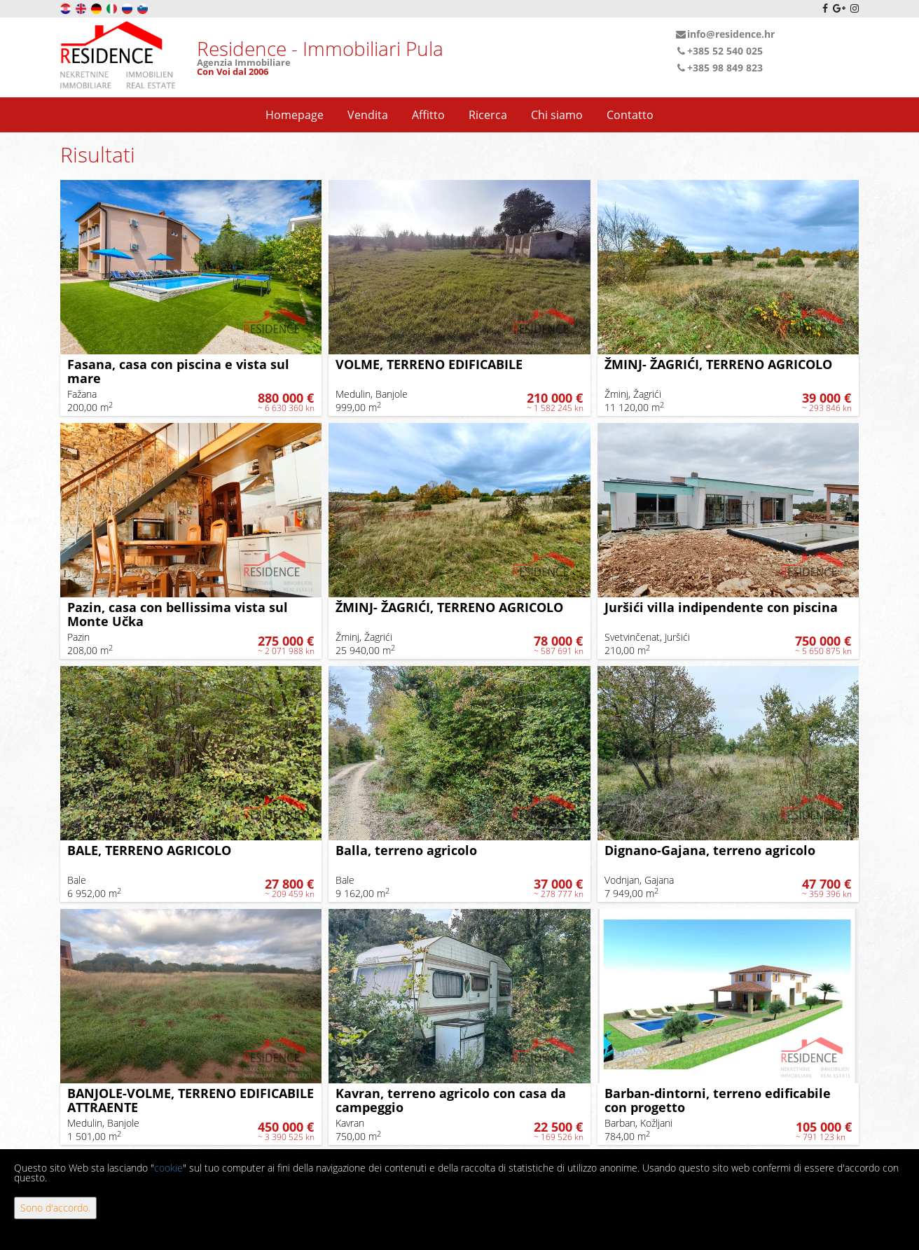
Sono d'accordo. (55, 1207)
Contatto (630, 115)
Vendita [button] (367, 115)
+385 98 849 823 (719, 68)
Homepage (294, 115)
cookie (168, 1167)
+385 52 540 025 (719, 51)
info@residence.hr (725, 34)
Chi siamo (557, 115)
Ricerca (488, 115)
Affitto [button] (428, 115)
